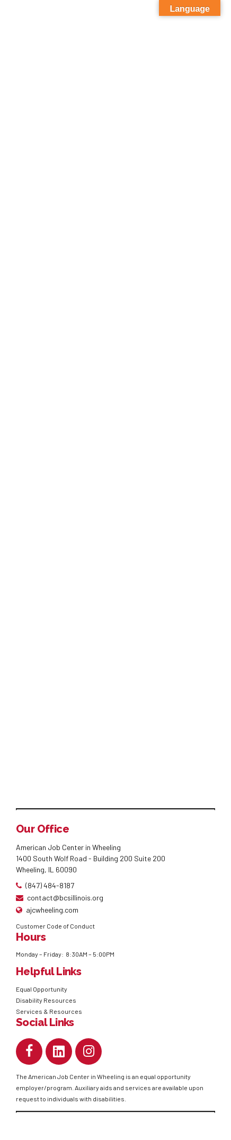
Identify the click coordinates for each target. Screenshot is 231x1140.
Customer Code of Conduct (55, 927)
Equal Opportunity (42, 990)
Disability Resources (46, 1001)
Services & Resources (49, 1012)
